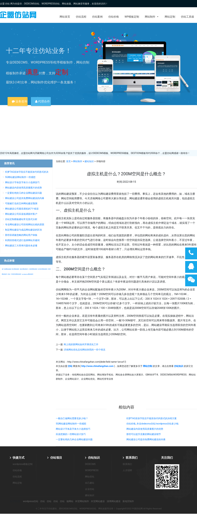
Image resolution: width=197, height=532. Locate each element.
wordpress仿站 (30, 501)
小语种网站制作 (33, 269)
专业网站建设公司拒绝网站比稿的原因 (24, 224)
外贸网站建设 (98, 501)
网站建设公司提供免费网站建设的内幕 (145, 439)
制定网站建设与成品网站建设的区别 (23, 229)
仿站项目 (56, 457)
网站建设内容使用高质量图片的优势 (144, 429)
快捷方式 (18, 457)
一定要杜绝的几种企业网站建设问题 (74, 439)
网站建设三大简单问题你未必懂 (21, 245)
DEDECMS (90, 464)
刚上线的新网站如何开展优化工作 (81, 344)
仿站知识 (94, 457)
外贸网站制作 (82, 501)
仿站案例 (97, 16)
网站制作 (152, 16)
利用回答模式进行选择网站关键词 (22, 240)
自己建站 (89, 483)
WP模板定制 (132, 16)
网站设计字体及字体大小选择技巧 (73, 429)
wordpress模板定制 (23, 464)
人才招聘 (127, 470)
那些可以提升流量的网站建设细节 (143, 434)
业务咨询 (19, 101)
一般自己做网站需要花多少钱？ (72, 418)
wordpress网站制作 (27, 274)
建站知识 (89, 161)
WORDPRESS (91, 470)
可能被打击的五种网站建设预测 (21, 203)
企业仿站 (89, 489)
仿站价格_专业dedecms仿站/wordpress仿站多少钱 (152, 423)
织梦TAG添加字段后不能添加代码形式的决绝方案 (151, 418)
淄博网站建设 (113, 501)
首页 (68, 161)
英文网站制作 (15, 269)
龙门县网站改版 (6, 269)
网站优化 (89, 476)
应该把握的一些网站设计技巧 (71, 434)
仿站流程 (81, 16)
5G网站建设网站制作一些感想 (71, 423)
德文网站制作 (24, 269)
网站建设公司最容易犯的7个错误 (22, 208)
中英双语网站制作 (16, 274)
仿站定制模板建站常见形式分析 (21, 219)
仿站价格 (113, 16)
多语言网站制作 (42, 269)
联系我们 (132, 457)
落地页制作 (128, 501)
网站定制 (170, 16)
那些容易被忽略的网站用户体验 (21, 235)
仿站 (9, 274)
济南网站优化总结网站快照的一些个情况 (84, 349)
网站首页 (65, 16)
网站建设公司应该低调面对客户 (21, 214)
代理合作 (42, 101)
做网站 (69, 501)
